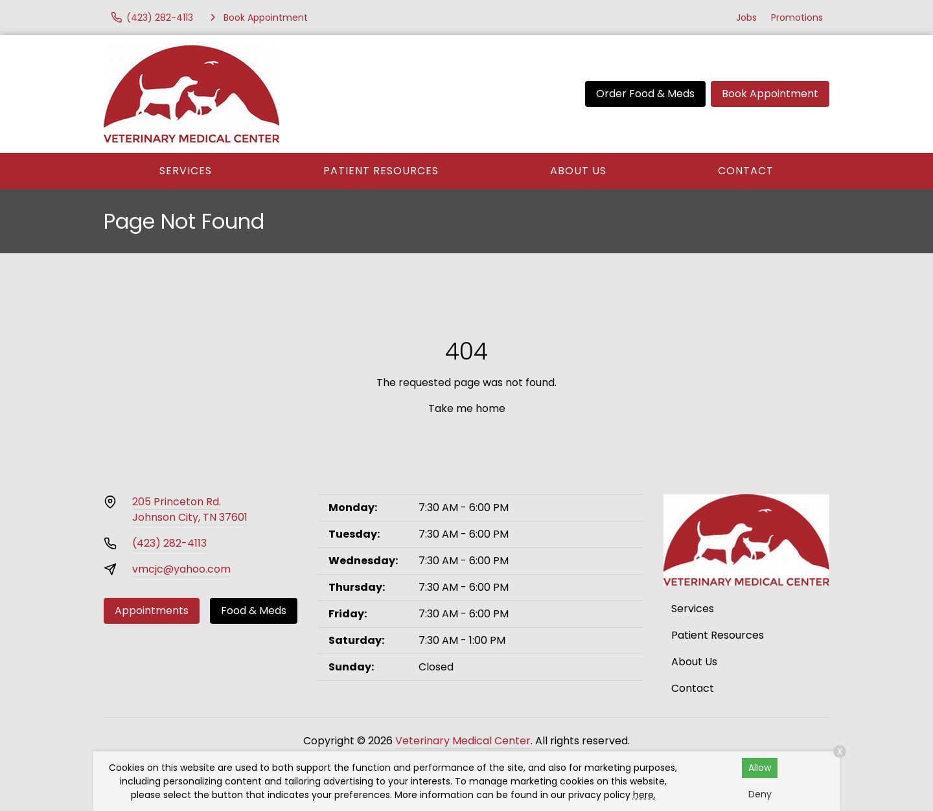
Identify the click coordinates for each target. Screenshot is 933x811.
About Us (578, 170)
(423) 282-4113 (169, 543)
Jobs (746, 17)
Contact (746, 170)
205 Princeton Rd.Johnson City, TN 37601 (190, 509)
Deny (760, 794)
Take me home (466, 408)
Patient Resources (381, 170)
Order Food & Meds (645, 93)
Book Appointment (770, 93)
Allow (759, 767)
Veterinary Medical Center (463, 740)
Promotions (797, 17)
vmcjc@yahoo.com (181, 569)
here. (644, 794)
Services (185, 170)
